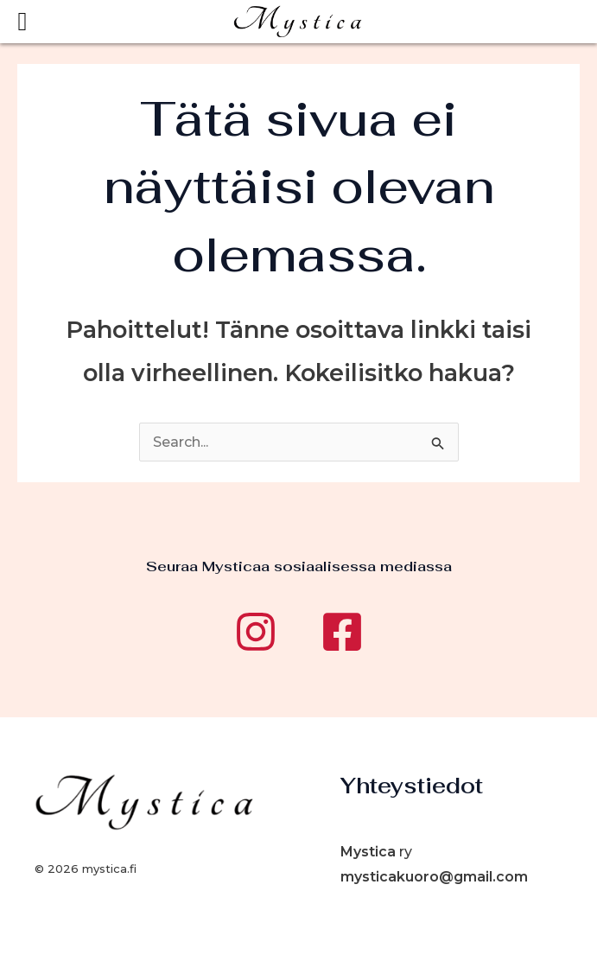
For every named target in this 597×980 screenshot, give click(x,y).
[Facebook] (342, 631)
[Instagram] (255, 631)
